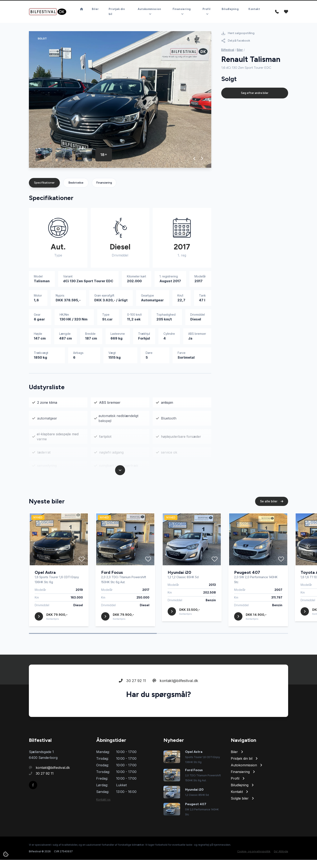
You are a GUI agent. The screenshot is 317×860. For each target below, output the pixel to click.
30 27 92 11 (132, 681)
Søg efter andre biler (254, 93)
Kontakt (254, 9)
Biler (95, 9)
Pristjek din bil (117, 12)
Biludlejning (230, 9)
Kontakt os (103, 799)
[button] (194, 159)
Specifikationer (44, 183)
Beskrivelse (75, 183)
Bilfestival (227, 50)
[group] (120, 99)
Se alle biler (271, 501)
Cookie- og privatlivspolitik (253, 851)
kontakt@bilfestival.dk (175, 681)
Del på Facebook (235, 41)
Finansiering (104, 183)
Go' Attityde (281, 851)
